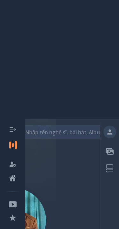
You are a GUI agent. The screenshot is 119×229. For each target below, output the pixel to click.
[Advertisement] (59, 59)
